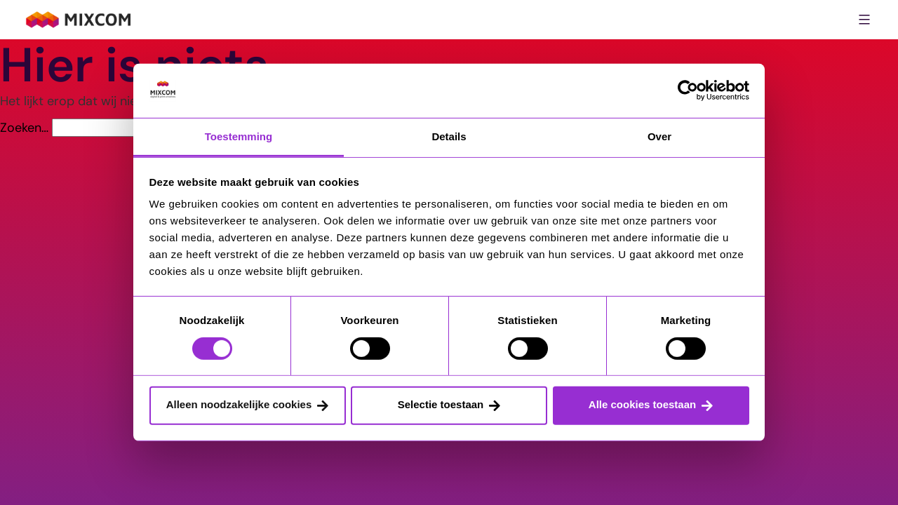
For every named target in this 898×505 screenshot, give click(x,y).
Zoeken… (24, 127)
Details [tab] (448, 136)
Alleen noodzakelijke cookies (239, 404)
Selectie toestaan (441, 404)
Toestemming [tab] (238, 136)
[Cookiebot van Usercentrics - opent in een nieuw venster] (687, 90)
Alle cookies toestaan (642, 404)
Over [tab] (659, 136)
